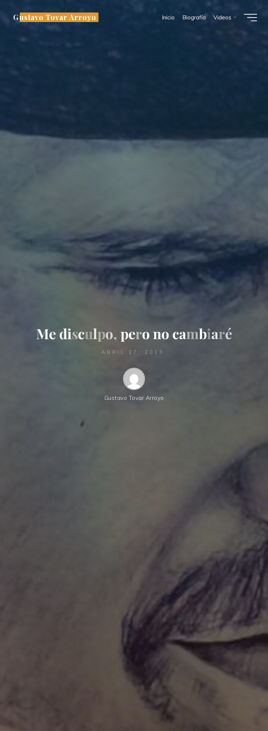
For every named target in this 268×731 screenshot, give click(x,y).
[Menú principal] (250, 17)
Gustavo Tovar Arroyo (54, 17)
